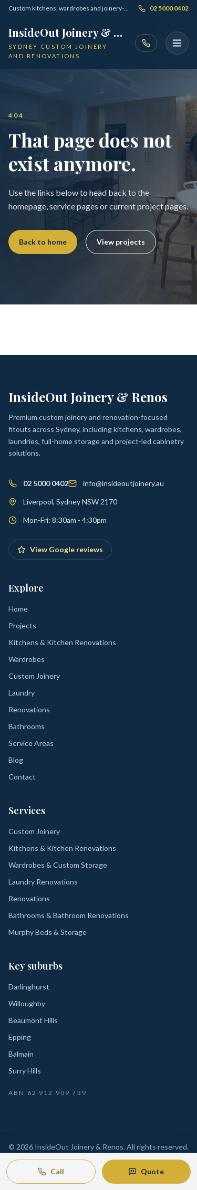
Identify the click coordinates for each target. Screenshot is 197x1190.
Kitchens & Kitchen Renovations (62, 642)
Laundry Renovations (43, 881)
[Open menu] (177, 43)
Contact (22, 776)
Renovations (29, 709)
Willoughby (26, 1003)
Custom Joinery (34, 675)
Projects (22, 625)
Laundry (21, 692)
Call (51, 1171)
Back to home (43, 241)
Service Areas (31, 743)
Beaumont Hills (33, 1020)
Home (18, 608)
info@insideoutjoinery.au (123, 483)
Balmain (21, 1053)
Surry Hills (24, 1070)
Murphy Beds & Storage (47, 932)
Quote (146, 1171)
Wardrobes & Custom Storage (57, 864)
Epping (19, 1037)
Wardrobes (26, 659)
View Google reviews (60, 549)
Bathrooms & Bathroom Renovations (68, 915)
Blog (15, 759)
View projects (121, 241)
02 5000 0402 (163, 8)
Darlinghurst (28, 986)
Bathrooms (26, 726)
